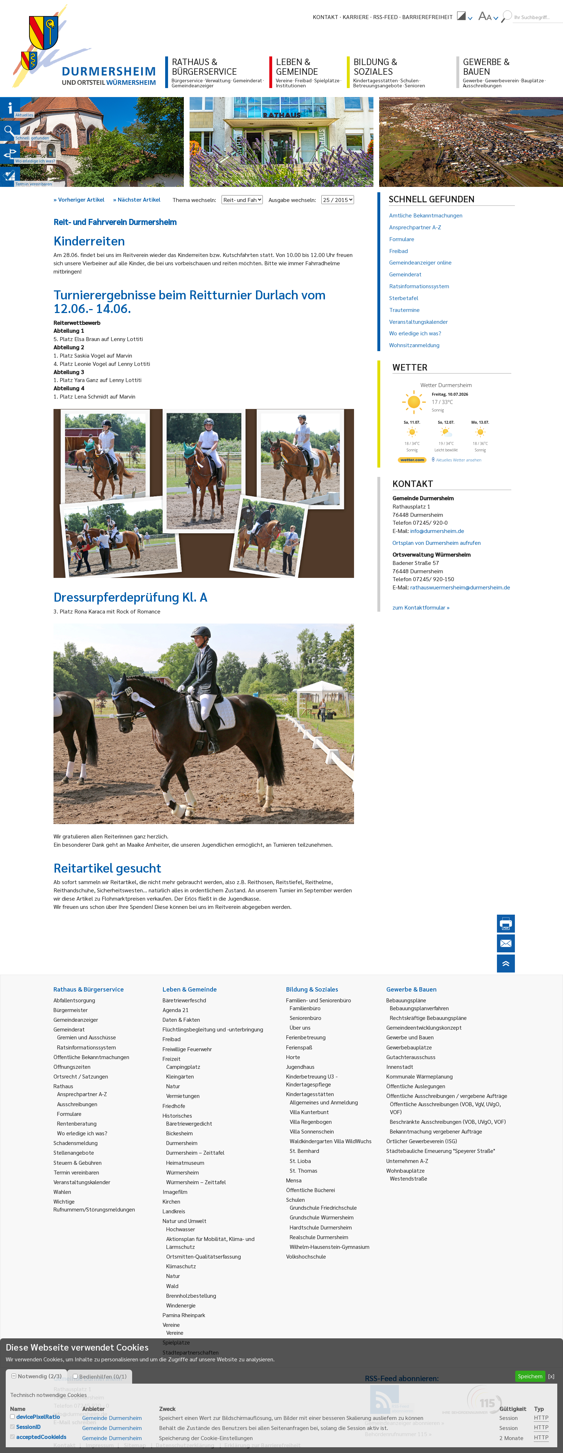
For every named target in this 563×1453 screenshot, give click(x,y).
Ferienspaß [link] (299, 1047)
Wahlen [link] (62, 1191)
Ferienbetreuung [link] (306, 1037)
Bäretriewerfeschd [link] (184, 1000)
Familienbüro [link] (305, 1008)
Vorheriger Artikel (78, 199)
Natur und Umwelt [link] (184, 1220)
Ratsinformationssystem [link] (86, 1047)
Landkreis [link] (174, 1211)
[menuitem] (464, 17)
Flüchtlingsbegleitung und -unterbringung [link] (213, 1029)
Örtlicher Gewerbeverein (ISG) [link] (421, 1141)
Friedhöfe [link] (174, 1105)
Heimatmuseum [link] (185, 1162)
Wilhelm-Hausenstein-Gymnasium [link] (329, 1246)
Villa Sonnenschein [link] (312, 1131)
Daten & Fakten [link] (181, 1019)
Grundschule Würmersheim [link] (322, 1217)
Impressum (100, 1445)
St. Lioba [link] (300, 1160)
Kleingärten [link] (180, 1076)
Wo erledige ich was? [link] (82, 1133)
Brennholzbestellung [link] (191, 1295)
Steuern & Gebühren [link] (77, 1162)
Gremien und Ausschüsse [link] (86, 1037)
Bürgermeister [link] (70, 1009)
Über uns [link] (300, 1027)
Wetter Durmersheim (446, 384)
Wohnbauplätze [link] (405, 1170)
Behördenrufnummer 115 (396, 1434)
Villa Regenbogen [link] (311, 1121)
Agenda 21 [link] (176, 1009)
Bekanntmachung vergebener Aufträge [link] (436, 1131)
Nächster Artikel (136, 199)
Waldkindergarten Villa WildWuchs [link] (331, 1141)
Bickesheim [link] (179, 1133)
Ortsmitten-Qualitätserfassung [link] (203, 1256)
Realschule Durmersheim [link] (319, 1237)
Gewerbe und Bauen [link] (410, 1037)
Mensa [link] (294, 1180)
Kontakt (325, 16)
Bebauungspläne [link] (406, 1000)
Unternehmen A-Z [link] (407, 1160)
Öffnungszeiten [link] (71, 1066)
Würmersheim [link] (182, 1172)
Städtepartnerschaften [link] (191, 1352)
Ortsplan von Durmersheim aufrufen (436, 542)
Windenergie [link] (181, 1305)
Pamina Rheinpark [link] (184, 1315)
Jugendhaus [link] (300, 1066)
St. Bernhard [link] (304, 1150)
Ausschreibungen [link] (77, 1104)
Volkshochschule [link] (306, 1256)
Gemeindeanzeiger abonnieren (402, 1422)
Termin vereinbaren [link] (76, 1172)
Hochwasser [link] (180, 1229)
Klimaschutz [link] (181, 1266)
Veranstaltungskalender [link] (81, 1182)
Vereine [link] (174, 1332)
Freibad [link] (172, 1039)
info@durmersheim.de (437, 530)
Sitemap (135, 1445)
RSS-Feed (385, 16)
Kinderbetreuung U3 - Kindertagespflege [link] (312, 1080)
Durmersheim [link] (181, 1142)
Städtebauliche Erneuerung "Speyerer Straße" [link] (440, 1150)
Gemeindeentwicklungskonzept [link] (424, 1027)
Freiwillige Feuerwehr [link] (187, 1049)
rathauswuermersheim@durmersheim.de (460, 587)
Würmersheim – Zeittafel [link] (196, 1182)
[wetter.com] (412, 461)
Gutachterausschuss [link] (411, 1057)
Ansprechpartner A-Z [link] (82, 1094)
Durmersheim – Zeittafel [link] (195, 1152)
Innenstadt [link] (399, 1066)
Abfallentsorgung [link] (74, 1000)
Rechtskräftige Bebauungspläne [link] (428, 1017)
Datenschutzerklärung (185, 1445)
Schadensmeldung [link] (75, 1142)
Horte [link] (293, 1057)
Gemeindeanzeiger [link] (75, 1019)
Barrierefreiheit (427, 16)
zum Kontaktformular (418, 607)
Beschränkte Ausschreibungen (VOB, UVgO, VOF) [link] (448, 1121)
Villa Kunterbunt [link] (309, 1112)
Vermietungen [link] (183, 1095)
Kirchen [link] (171, 1201)
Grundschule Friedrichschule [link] (323, 1207)
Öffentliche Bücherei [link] (310, 1190)
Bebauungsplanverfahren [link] (419, 1008)
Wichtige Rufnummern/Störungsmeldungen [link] (94, 1205)
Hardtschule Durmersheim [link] (321, 1227)
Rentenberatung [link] (77, 1123)
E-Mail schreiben (74, 1422)
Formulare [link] (69, 1113)
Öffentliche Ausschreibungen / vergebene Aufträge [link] (446, 1095)
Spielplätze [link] (176, 1342)
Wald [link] (172, 1285)
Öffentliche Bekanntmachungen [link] (91, 1057)
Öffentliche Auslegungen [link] (415, 1086)
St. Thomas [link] (303, 1170)
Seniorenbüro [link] (305, 1017)
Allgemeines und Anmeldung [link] (324, 1102)
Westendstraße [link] (408, 1178)
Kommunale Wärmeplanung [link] (419, 1076)
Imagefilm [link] (175, 1191)
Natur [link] (173, 1086)
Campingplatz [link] (183, 1066)
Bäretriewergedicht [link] (189, 1123)
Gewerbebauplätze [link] (409, 1047)
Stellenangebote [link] (73, 1152)
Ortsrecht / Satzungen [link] (80, 1076)
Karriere (356, 16)
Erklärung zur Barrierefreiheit (262, 1445)
